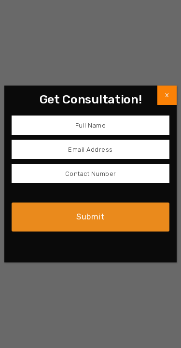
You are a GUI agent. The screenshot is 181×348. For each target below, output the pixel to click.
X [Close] (167, 95)
